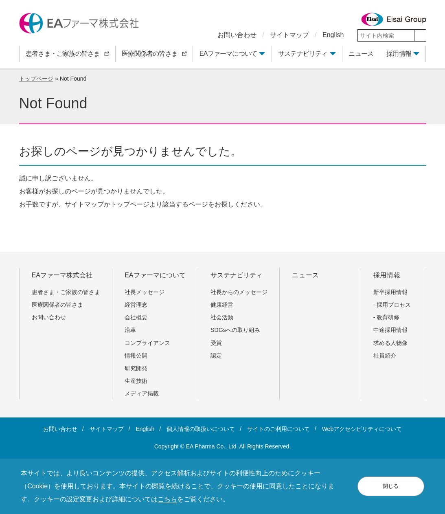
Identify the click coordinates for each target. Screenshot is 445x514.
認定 (216, 355)
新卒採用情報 (390, 292)
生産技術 (136, 381)
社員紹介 (384, 355)
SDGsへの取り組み (235, 330)
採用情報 (398, 53)
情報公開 (136, 355)
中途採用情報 (390, 330)
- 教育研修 (386, 317)
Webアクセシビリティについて (362, 429)
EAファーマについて (228, 53)
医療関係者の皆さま (60, 304)
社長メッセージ (144, 292)
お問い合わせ (236, 34)
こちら (167, 499)
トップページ (36, 78)
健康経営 (221, 304)
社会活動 (221, 317)
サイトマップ (289, 34)
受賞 (216, 343)
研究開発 (136, 368)
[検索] (420, 35)
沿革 (130, 330)
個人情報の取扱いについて (201, 429)
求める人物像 (390, 343)
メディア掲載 (142, 393)
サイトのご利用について (278, 429)
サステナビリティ (303, 53)
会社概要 (136, 317)
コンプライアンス (147, 343)
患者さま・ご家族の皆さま (69, 292)
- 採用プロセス (392, 304)
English (333, 34)
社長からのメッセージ (238, 292)
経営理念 (136, 304)
